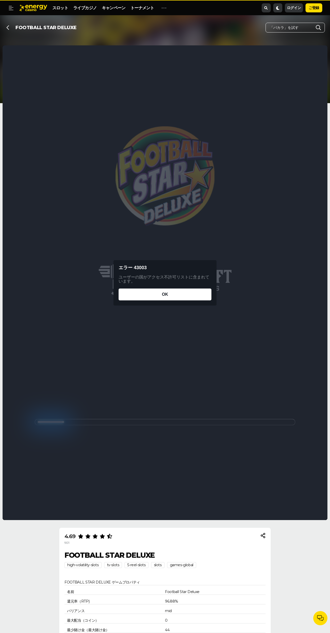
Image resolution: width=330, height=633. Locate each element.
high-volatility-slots (83, 565)
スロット (60, 7)
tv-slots (113, 565)
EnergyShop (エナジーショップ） (190, 7)
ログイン (294, 7)
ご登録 (314, 7)
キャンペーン (113, 7)
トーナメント (142, 7)
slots (158, 565)
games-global (181, 565)
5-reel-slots (136, 565)
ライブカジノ (85, 7)
